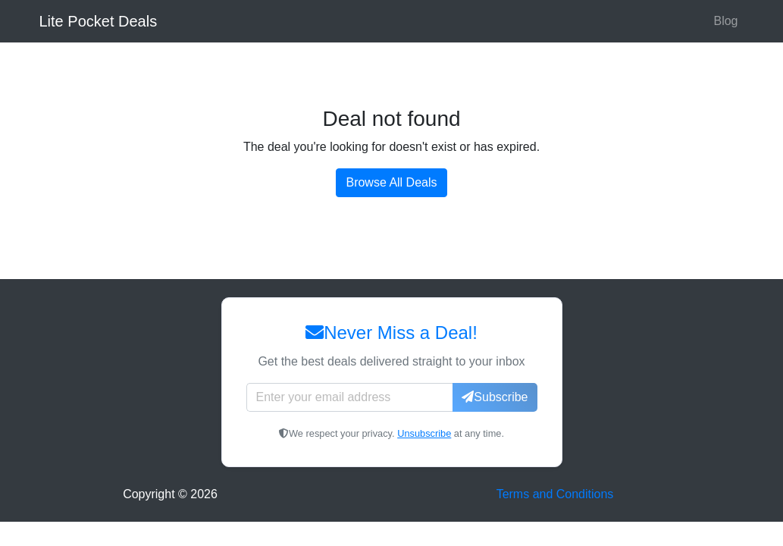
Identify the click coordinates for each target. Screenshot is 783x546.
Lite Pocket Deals (98, 21)
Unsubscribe (424, 433)
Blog (725, 20)
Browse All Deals (391, 182)
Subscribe (495, 397)
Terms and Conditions (555, 494)
